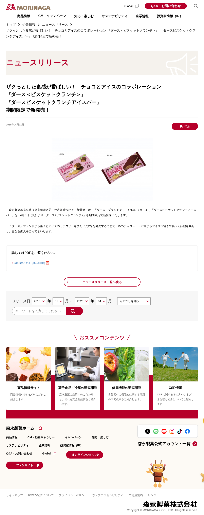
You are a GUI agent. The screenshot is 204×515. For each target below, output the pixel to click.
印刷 (187, 126)
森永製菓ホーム (20, 428)
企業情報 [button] (142, 16)
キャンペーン (73, 437)
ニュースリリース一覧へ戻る (102, 282)
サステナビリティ (17, 445)
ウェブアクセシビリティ (107, 493)
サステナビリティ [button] (115, 16)
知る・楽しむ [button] (84, 16)
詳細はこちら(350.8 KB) (30, 262)
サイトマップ (14, 493)
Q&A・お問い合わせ (166, 6)
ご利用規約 (136, 493)
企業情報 (44, 445)
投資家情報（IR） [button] (170, 16)
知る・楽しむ (100, 437)
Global (131, 6)
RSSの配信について (41, 493)
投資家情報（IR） (71, 445)
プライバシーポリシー (73, 493)
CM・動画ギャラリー (41, 437)
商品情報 (11, 437)
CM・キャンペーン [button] (52, 16)
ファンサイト (33, 464)
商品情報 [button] (23, 16)
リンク (152, 493)
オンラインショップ (91, 454)
